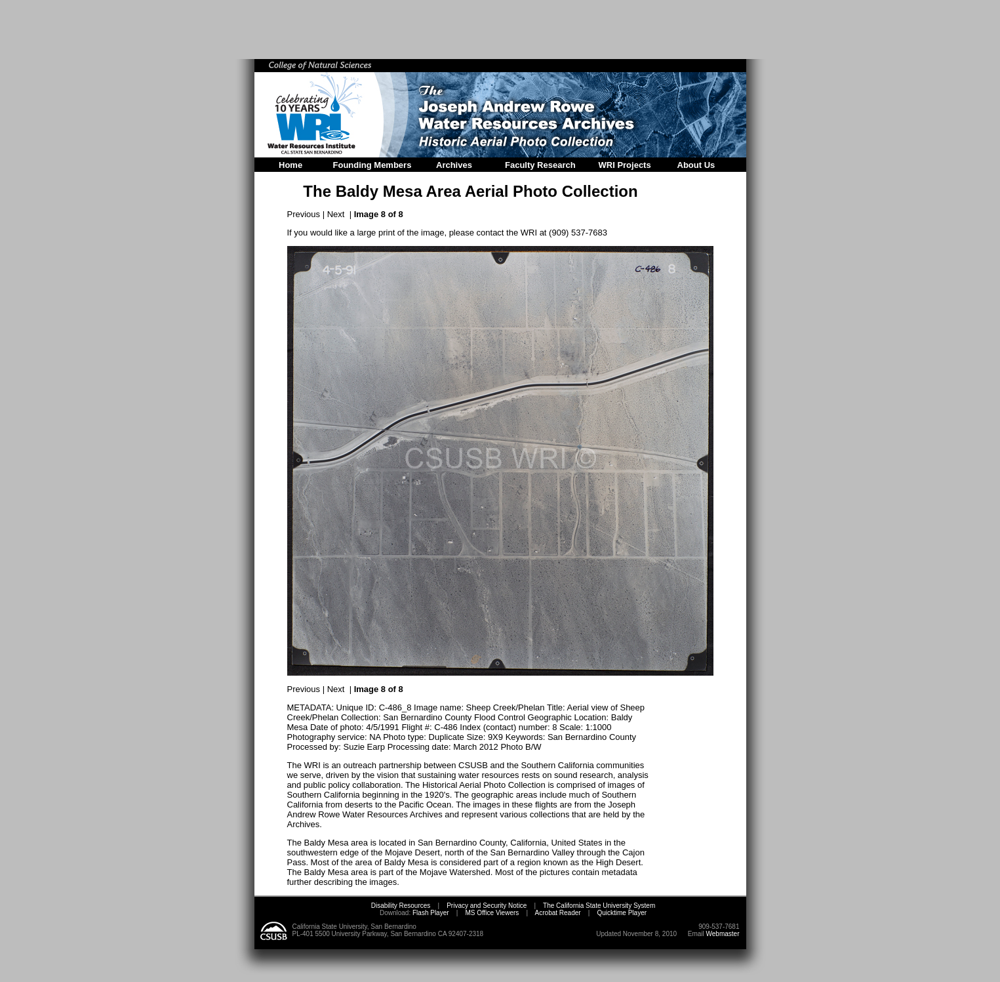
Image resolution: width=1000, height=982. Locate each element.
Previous (304, 214)
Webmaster (723, 933)
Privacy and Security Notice (487, 905)
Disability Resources (401, 905)
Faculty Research (540, 165)
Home (290, 165)
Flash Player (429, 912)
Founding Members (372, 165)
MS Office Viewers (492, 912)
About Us (696, 165)
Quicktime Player (622, 912)
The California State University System (599, 905)
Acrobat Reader (558, 912)
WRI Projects (625, 165)
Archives (454, 165)
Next (336, 214)
